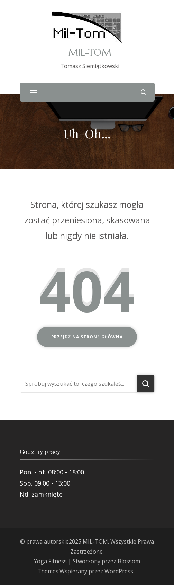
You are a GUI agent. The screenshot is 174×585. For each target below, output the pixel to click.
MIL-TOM (89, 52)
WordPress (118, 571)
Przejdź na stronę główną (87, 337)
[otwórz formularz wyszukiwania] (143, 92)
